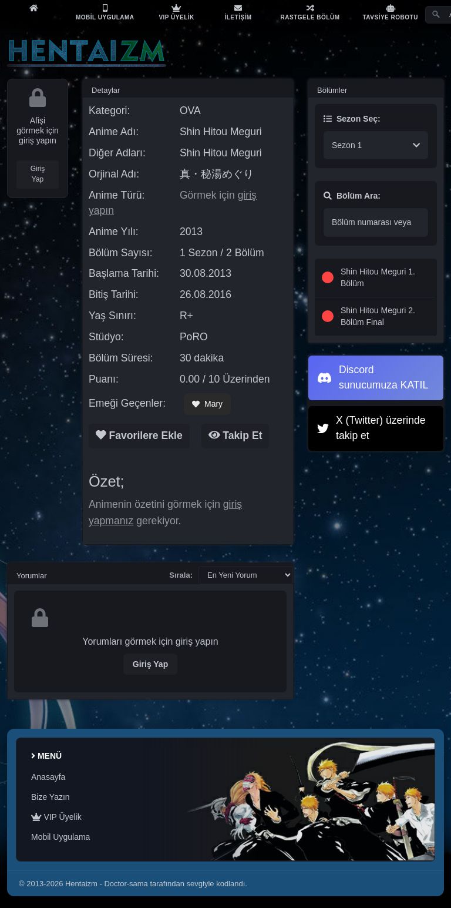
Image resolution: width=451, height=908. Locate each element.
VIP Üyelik (56, 817)
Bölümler (332, 90)
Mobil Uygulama (60, 837)
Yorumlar (31, 575)
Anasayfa (48, 777)
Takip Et (235, 435)
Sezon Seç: (352, 118)
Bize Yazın (50, 797)
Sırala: (181, 575)
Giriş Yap (38, 174)
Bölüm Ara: (352, 195)
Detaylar (106, 90)
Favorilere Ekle (139, 435)
